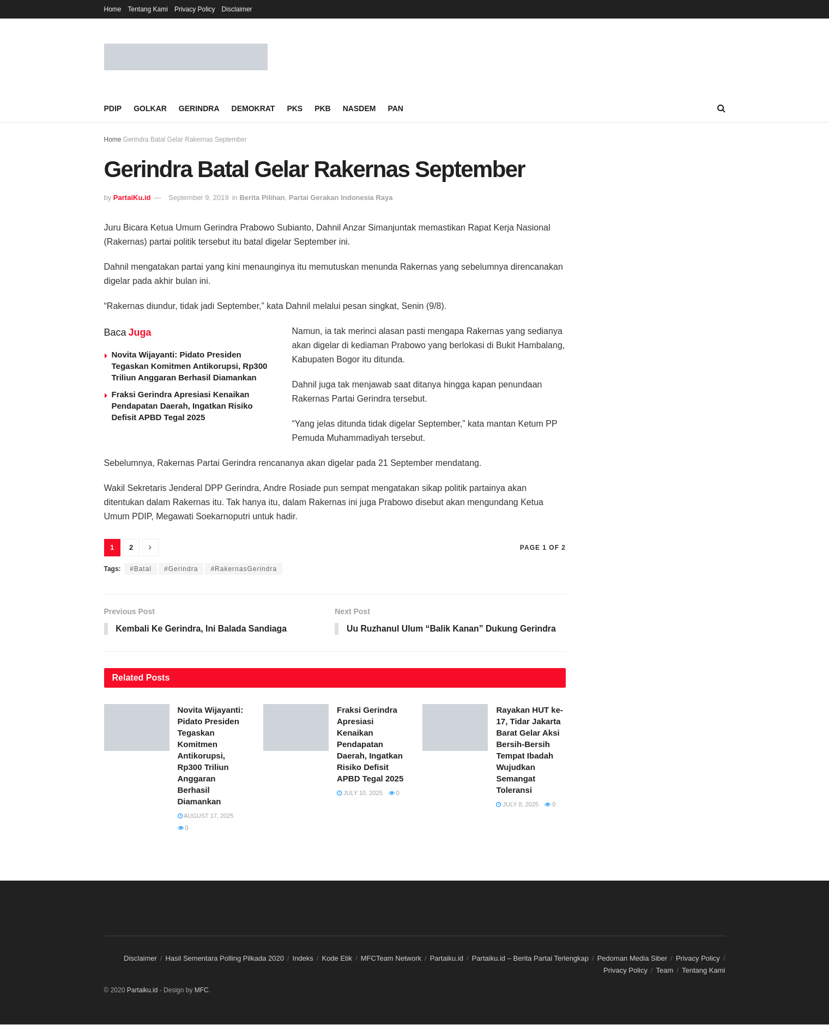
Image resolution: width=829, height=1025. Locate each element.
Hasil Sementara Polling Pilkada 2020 (224, 958)
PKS (294, 108)
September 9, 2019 (198, 197)
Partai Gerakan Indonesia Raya (341, 197)
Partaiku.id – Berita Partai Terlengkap (530, 958)
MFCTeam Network (391, 958)
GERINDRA (199, 108)
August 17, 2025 (206, 816)
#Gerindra (181, 569)
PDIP (113, 108)
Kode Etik (337, 958)
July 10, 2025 (360, 793)
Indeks (303, 958)
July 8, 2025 (517, 805)
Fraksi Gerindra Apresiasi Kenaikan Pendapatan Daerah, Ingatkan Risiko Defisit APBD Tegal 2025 (182, 406)
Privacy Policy (194, 9)
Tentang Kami (148, 9)
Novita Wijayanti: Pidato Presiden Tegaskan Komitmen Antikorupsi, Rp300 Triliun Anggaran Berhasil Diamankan (190, 366)
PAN (395, 108)
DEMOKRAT (253, 108)
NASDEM (359, 108)
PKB (322, 108)
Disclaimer (237, 9)
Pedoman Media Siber (632, 958)
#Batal (141, 569)
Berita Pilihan (262, 197)
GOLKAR (150, 108)
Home (113, 9)
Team (665, 971)
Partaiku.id (446, 958)
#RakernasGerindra (243, 569)
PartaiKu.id (132, 197)
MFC (202, 990)
